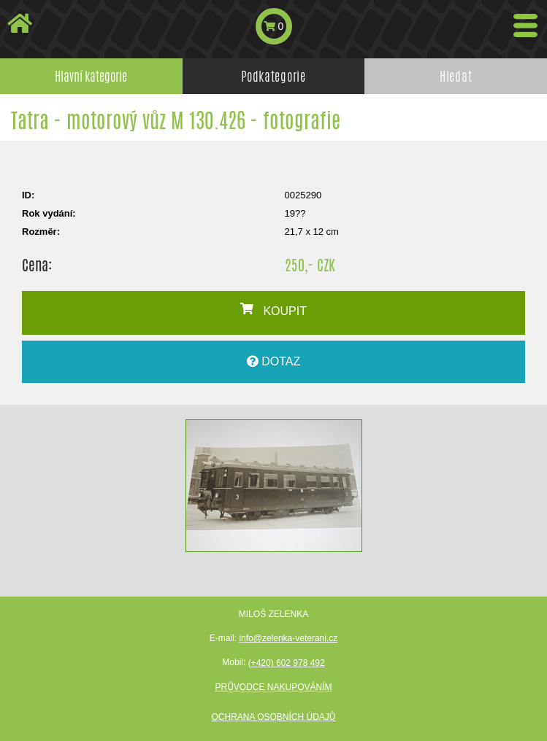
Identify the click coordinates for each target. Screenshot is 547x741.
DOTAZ (273, 361)
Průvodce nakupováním (273, 687)
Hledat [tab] (456, 75)
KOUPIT (273, 310)
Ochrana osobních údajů (273, 717)
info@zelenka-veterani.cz (288, 638)
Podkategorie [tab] (273, 75)
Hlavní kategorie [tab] (91, 75)
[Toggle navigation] (525, 25)
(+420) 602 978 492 (286, 663)
